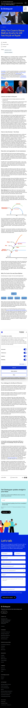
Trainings (3, 646)
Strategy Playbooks (5, 633)
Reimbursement (4, 638)
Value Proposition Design (6, 692)
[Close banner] (26, 332)
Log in (2, 678)
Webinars (3, 657)
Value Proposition (4, 686)
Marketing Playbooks (5, 635)
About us (3, 667)
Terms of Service (3, 699)
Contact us (3, 669)
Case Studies (3, 660)
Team (2, 671)
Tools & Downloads (5, 687)
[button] (25, 9)
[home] (7, 9)
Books (2, 689)
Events (2, 662)
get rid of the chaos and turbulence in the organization (16, 310)
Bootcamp (3, 649)
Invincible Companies (5, 694)
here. (21, 592)
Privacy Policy (3, 701)
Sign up (2, 676)
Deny (14, 374)
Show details (22, 364)
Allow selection (14, 371)
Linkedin (3, 626)
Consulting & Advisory (5, 644)
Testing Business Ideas (5, 696)
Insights (2, 655)
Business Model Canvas (6, 684)
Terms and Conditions (17, 506)
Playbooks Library (4, 637)
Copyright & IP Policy (4, 703)
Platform (3, 647)
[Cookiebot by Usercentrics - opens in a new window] (19, 332)
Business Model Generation (6, 691)
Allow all (14, 367)
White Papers (4, 658)
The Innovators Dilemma (12, 457)
